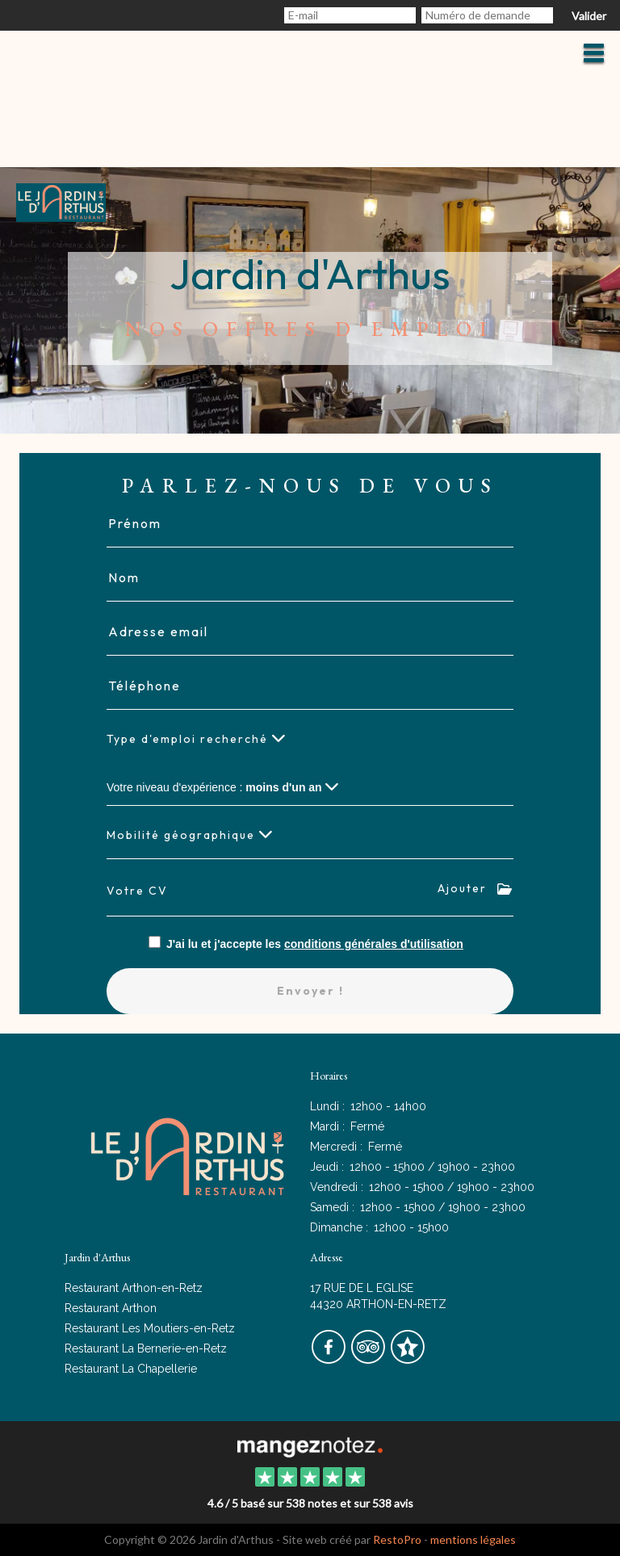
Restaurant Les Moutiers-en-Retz (150, 1328)
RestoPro (397, 1539)
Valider (589, 16)
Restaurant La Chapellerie (131, 1368)
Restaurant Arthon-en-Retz (134, 1287)
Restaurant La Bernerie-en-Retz (146, 1348)
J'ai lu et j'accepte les (314, 943)
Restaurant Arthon (111, 1308)
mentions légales (473, 1539)
